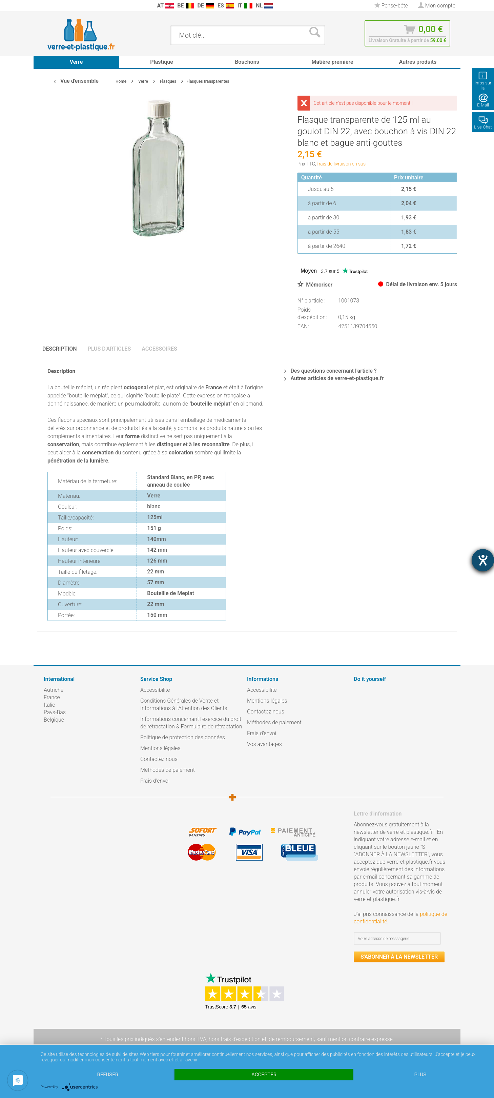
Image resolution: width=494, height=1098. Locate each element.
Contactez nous (159, 759)
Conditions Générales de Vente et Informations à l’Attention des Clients (183, 704)
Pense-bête (391, 5)
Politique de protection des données (182, 737)
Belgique (54, 720)
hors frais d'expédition (235, 1039)
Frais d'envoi (154, 781)
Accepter (263, 1075)
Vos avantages (264, 744)
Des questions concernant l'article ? (330, 371)
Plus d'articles (109, 349)
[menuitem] (47, 5)
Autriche (53, 690)
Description (59, 349)
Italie (49, 705)
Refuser (107, 1075)
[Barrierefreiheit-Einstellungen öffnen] (483, 560)
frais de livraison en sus (341, 163)
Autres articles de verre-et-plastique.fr (334, 378)
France (52, 697)
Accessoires (159, 349)
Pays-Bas (55, 712)
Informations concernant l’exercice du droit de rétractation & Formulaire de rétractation (191, 723)
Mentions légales (160, 748)
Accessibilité (155, 690)
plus (420, 1075)
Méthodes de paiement (167, 770)
